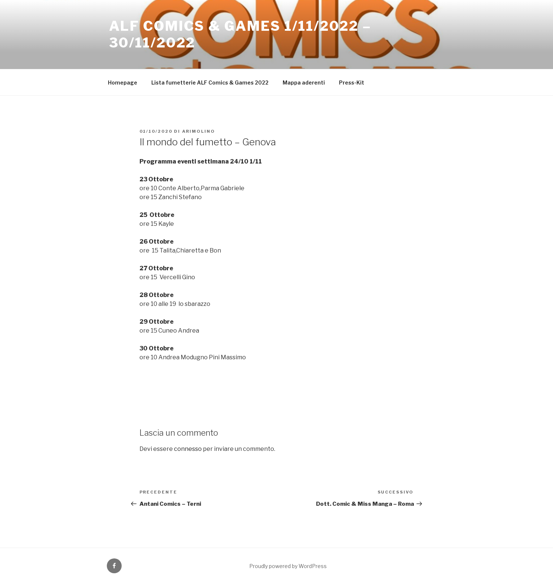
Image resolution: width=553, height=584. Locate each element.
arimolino (198, 131)
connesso (188, 448)
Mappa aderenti (304, 82)
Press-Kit (351, 82)
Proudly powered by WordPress (288, 566)
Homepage (122, 82)
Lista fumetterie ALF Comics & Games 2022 (210, 82)
